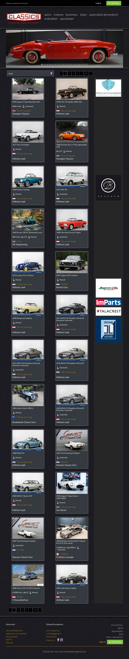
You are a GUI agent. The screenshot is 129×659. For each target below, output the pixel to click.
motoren (58, 15)
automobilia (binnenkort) (103, 15)
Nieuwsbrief (51, 636)
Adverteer (113, 3)
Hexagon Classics (20, 113)
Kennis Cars (62, 287)
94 (86, 73)
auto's (47, 15)
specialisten (67, 19)
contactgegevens (53, 633)
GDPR (8, 639)
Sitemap (9, 642)
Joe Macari (61, 510)
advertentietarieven (14, 630)
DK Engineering (19, 244)
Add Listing (115, 642)
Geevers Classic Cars (66, 465)
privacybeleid (12, 636)
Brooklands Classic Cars (24, 422)
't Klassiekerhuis (20, 600)
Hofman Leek (62, 113)
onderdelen (51, 19)
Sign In (102, 642)
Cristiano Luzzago (64, 557)
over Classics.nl (53, 630)
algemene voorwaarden (16, 633)
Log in (98, 3)
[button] (15, 49)
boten (83, 15)
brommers (72, 15)
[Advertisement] (108, 136)
